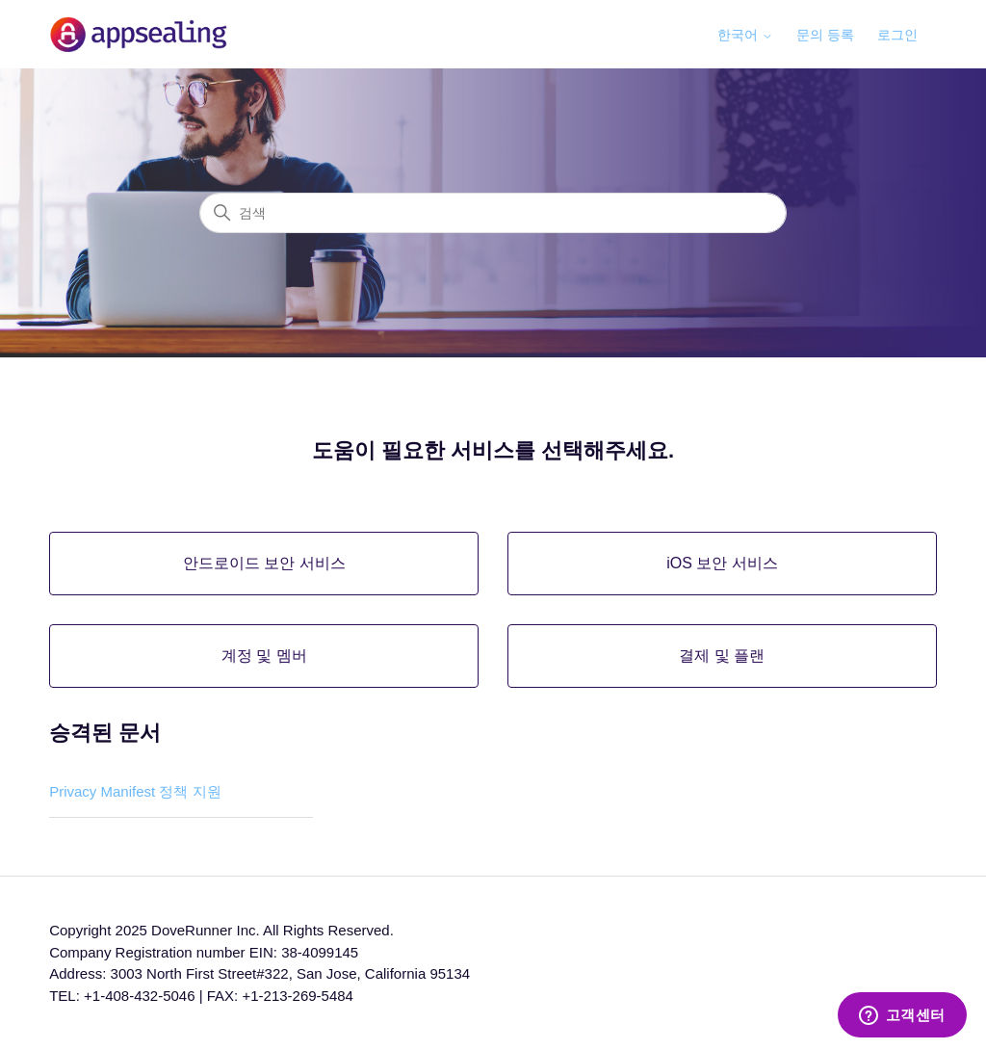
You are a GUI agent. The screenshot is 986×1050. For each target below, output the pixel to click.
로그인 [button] (897, 34)
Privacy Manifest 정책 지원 (135, 791)
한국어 (745, 34)
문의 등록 (825, 34)
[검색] (493, 213)
